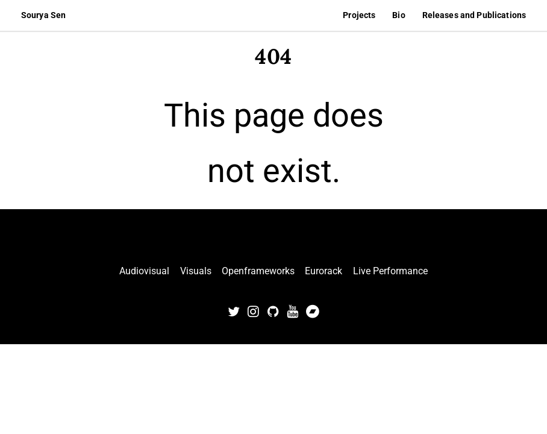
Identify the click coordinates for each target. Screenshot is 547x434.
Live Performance (390, 271)
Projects (359, 15)
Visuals (195, 271)
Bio (398, 15)
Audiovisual (144, 271)
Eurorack (323, 271)
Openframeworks (258, 271)
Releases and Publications (474, 15)
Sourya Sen (43, 15)
